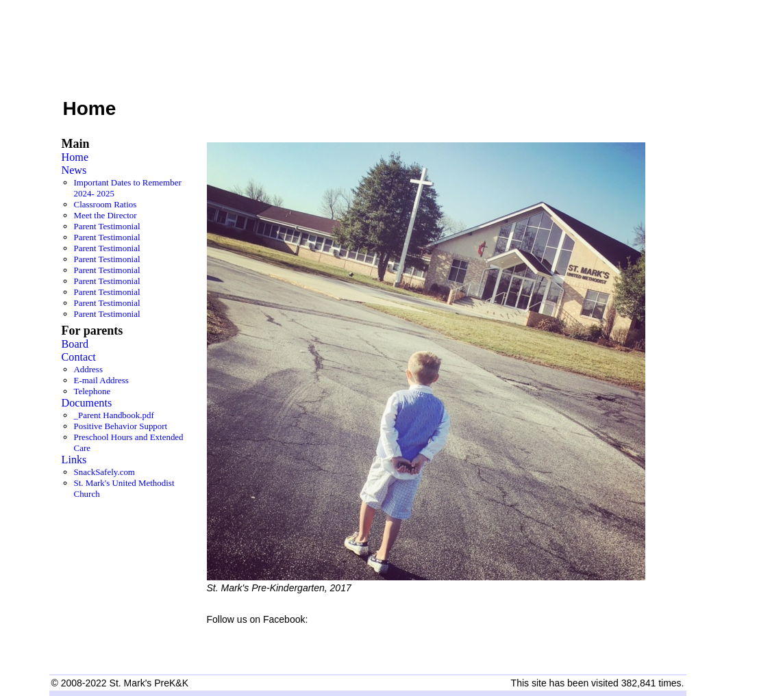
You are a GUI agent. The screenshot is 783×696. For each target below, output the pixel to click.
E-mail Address (101, 380)
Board (75, 344)
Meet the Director (105, 215)
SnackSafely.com (104, 472)
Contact (79, 357)
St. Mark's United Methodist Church (124, 488)
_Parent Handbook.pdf (114, 415)
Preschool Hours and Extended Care (129, 442)
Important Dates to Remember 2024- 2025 (128, 187)
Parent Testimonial (107, 226)
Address (88, 369)
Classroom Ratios (105, 204)
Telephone (92, 391)
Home (75, 157)
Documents (87, 403)
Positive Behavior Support (121, 426)
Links (74, 460)
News (74, 170)
